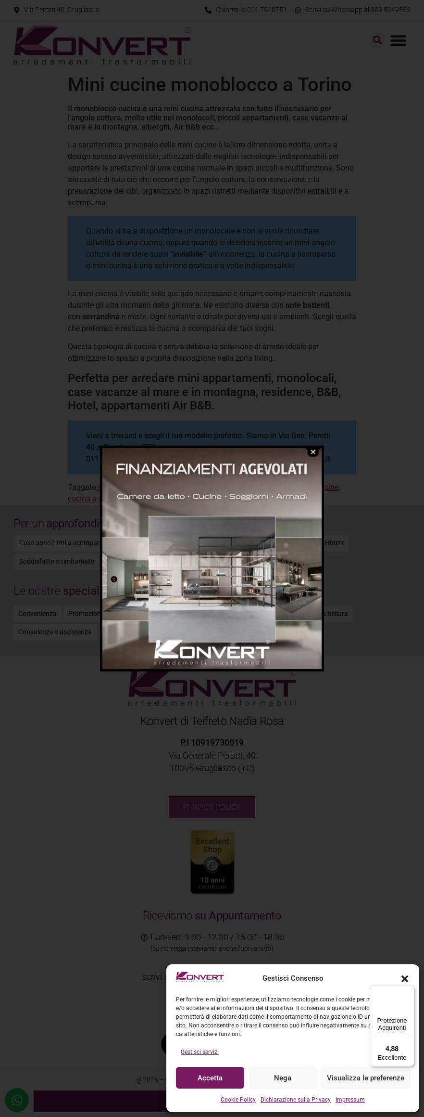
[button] (405, 979)
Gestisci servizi (200, 1052)
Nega (282, 1078)
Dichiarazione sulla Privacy (296, 1099)
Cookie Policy (238, 1099)
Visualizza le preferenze (365, 1078)
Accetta (210, 1078)
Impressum (350, 1099)
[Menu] (408, 991)
